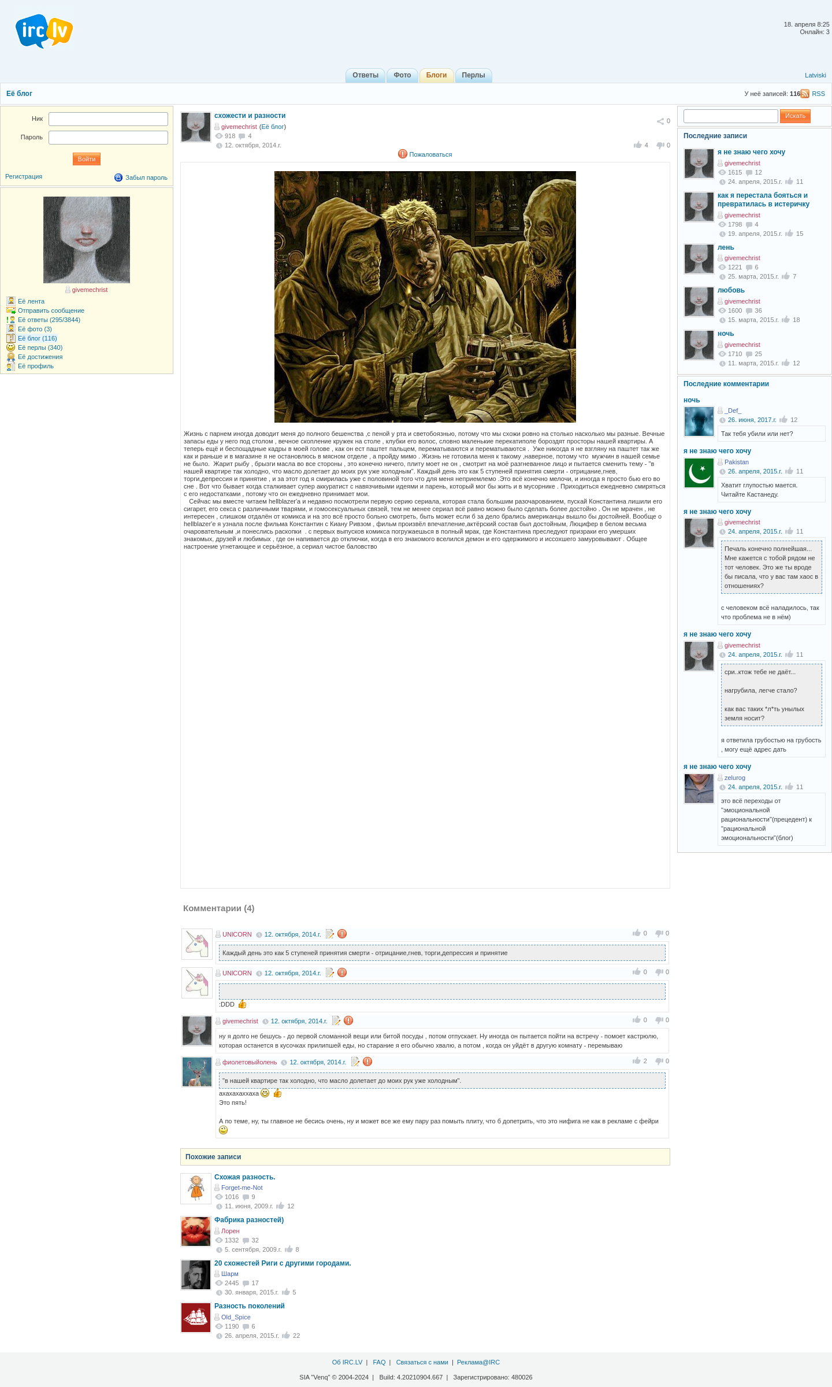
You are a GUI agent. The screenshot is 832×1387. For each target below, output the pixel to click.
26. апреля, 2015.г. (755, 471)
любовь (731, 290)
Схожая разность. (245, 1177)
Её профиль (36, 366)
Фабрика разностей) (249, 1220)
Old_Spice (236, 1317)
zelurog (735, 777)
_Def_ (733, 410)
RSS (818, 93)
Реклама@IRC (478, 1362)
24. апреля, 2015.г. (755, 531)
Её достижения (40, 356)
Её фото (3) (35, 329)
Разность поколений (249, 1306)
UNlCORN (237, 934)
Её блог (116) (37, 338)
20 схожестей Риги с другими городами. (282, 1263)
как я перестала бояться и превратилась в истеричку (763, 200)
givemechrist (239, 126)
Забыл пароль (146, 177)
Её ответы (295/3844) (49, 319)
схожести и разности (249, 116)
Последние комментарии (726, 384)
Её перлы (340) (40, 347)
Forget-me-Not (242, 1187)
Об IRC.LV (347, 1362)
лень (726, 247)
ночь (726, 334)
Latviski (815, 75)
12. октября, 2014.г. (293, 934)
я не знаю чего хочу (751, 152)
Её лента (31, 301)
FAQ (379, 1362)
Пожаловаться (431, 154)
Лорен (230, 1230)
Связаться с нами (422, 1362)
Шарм (230, 1273)
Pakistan (737, 461)
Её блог (19, 94)
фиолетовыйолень (249, 1062)
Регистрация (23, 176)
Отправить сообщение (51, 310)
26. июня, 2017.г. (752, 419)
